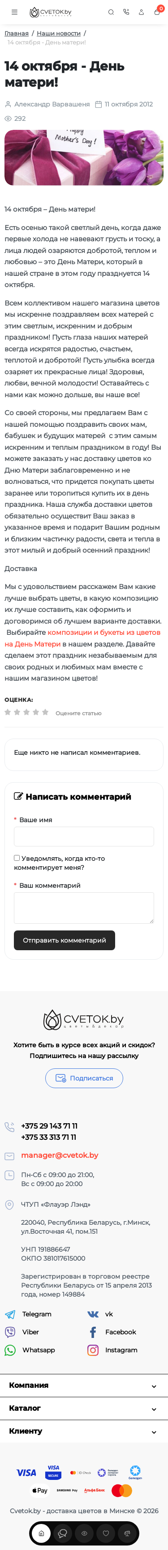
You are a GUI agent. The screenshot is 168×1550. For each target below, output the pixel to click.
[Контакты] (126, 12)
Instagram (112, 1350)
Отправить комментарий (64, 940)
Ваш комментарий (50, 885)
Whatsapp (29, 1350)
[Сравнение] (127, 1533)
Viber (21, 1332)
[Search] (111, 12)
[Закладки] (105, 1533)
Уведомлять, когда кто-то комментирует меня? (59, 863)
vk (99, 1314)
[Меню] (14, 12)
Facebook (111, 1332)
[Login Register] (141, 12)
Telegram (28, 1314)
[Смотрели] (62, 1533)
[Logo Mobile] (51, 12)
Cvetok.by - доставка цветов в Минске (72, 1511)
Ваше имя (35, 820)
